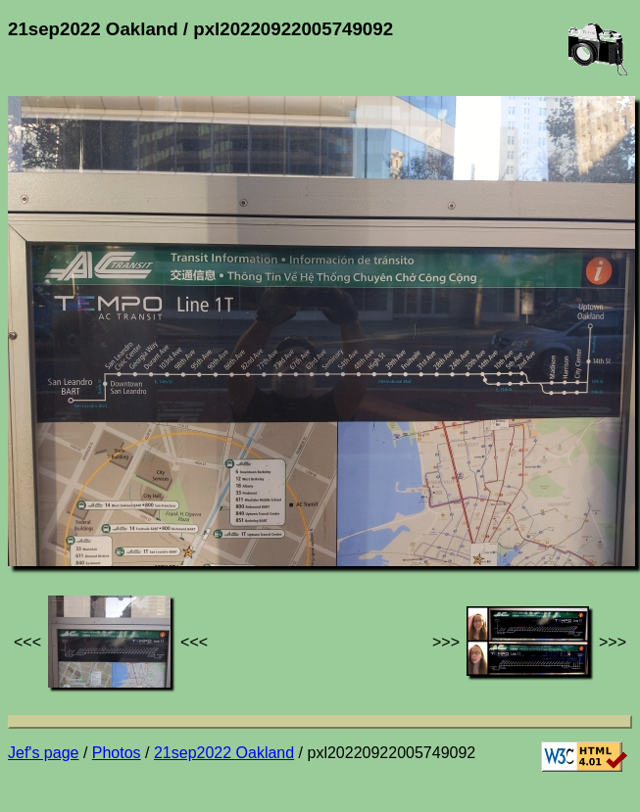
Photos (116, 752)
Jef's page (43, 752)
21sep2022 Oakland (224, 752)
